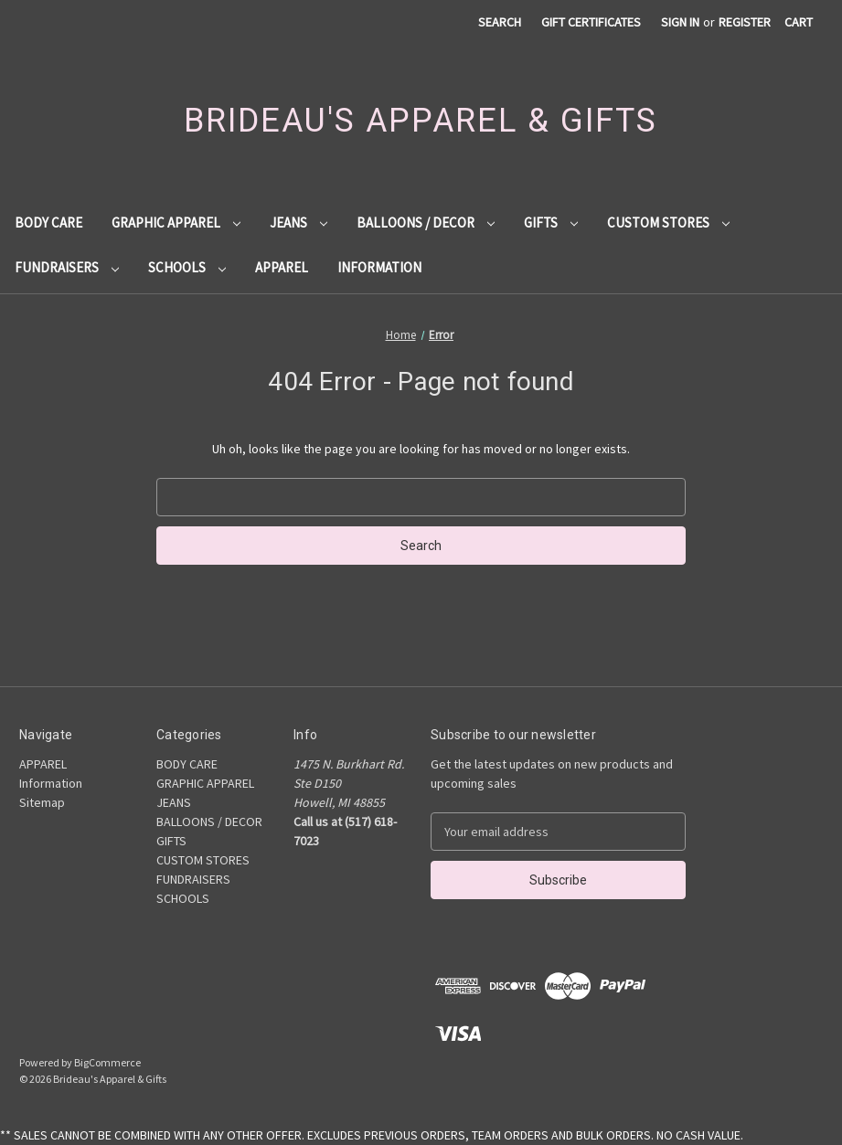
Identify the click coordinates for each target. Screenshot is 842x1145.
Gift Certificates (591, 22)
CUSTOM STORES (668, 222)
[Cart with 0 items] (798, 22)
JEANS (298, 222)
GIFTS (551, 222)
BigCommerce (107, 1062)
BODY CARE (48, 222)
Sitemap (42, 802)
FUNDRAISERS (67, 267)
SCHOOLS (187, 267)
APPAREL (281, 267)
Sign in (680, 22)
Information (379, 267)
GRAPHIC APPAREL (176, 222)
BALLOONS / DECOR (426, 222)
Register (745, 22)
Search (499, 22)
